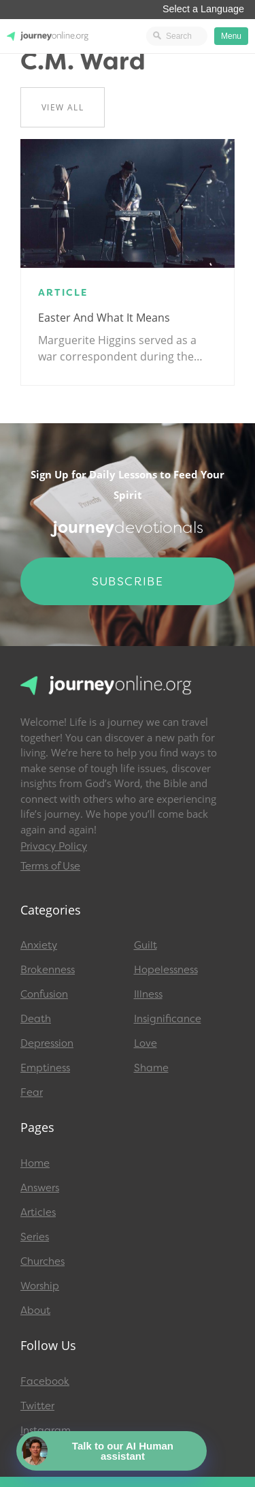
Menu (231, 36)
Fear (31, 1092)
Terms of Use (50, 866)
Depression (46, 1043)
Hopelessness (166, 970)
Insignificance (167, 1019)
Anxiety (38, 945)
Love (145, 1043)
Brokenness (47, 970)
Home (35, 1163)
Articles (38, 1212)
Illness (148, 994)
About (35, 1310)
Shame (151, 1068)
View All (62, 107)
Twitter (37, 1406)
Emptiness (45, 1068)
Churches (42, 1261)
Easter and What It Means (104, 317)
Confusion (44, 994)
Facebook (44, 1381)
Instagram (45, 1430)
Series (34, 1237)
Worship (39, 1286)
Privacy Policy (53, 846)
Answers (39, 1188)
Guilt (145, 945)
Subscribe (128, 581)
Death (35, 1019)
